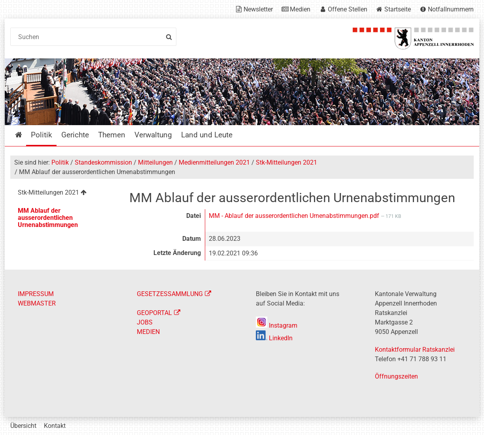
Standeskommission (103, 162)
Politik (60, 162)
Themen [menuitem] (111, 134)
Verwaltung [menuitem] (153, 134)
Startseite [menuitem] (24, 134)
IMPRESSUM (36, 294)
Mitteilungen (155, 162)
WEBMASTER (37, 303)
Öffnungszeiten (396, 376)
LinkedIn (274, 338)
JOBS (145, 322)
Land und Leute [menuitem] (207, 134)
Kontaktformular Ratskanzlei (415, 349)
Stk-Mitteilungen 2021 (286, 162)
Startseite (397, 9)
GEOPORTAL (154, 313)
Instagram (276, 325)
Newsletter (258, 9)
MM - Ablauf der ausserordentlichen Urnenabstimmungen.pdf (295, 215)
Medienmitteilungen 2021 (214, 162)
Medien (300, 9)
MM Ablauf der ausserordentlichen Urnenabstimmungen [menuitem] (48, 218)
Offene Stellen (347, 9)
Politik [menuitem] (41, 134)
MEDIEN (148, 332)
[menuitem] (63, 194)
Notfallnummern (451, 9)
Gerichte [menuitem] (75, 134)
